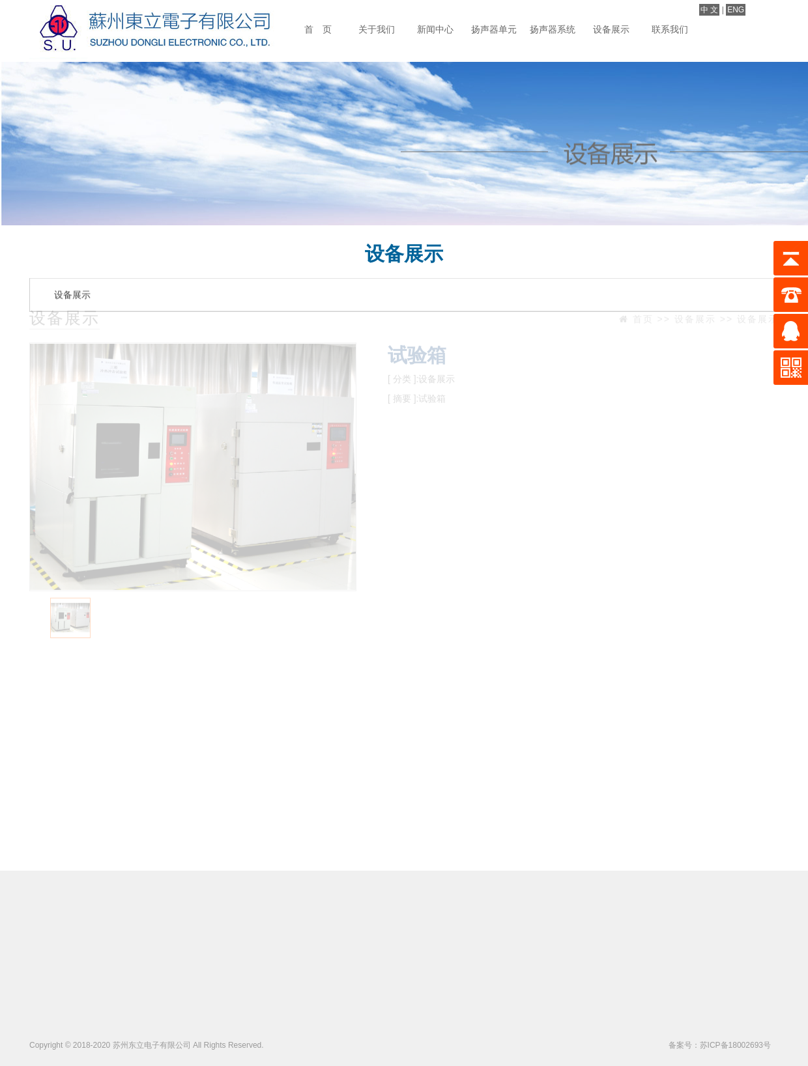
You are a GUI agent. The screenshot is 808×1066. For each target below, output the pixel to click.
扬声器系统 (552, 29)
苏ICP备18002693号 (735, 1045)
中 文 (709, 9)
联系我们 (670, 29)
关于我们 (376, 29)
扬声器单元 (494, 29)
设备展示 (611, 29)
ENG (735, 9)
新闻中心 (435, 29)
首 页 (318, 29)
